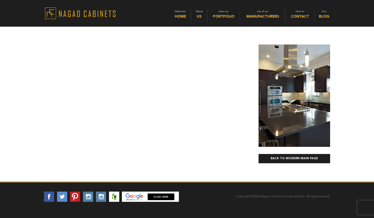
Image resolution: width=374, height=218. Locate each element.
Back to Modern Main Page (294, 158)
